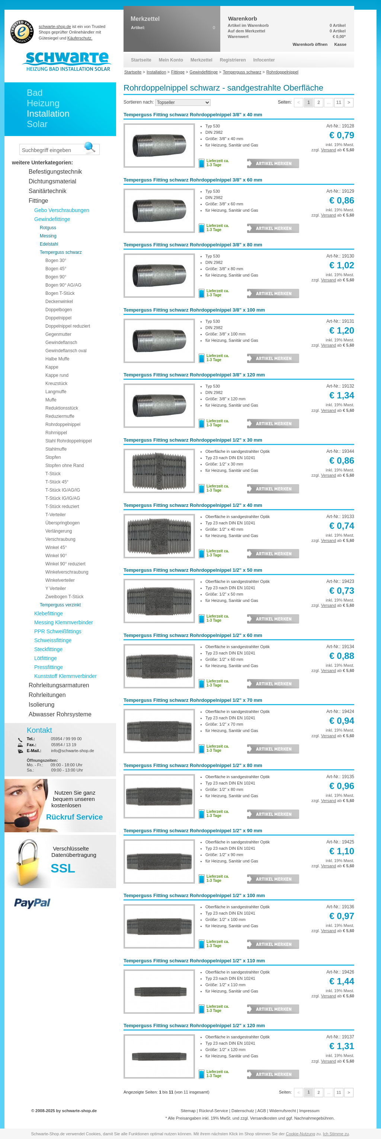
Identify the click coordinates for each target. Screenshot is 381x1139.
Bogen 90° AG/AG (63, 285)
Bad (35, 93)
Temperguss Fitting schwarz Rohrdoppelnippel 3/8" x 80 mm (193, 244)
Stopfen (53, 457)
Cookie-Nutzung (300, 1134)
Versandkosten (263, 1118)
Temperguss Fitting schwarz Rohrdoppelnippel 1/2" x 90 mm (193, 830)
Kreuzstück (56, 383)
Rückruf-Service (213, 1110)
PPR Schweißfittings (57, 631)
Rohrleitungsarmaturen (59, 685)
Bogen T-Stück (60, 293)
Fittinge (38, 201)
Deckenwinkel (59, 301)
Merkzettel (201, 60)
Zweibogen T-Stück (64, 596)
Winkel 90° (56, 555)
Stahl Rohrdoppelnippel (68, 441)
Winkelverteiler (60, 580)
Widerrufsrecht (282, 1110)
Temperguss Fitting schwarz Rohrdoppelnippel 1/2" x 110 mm (194, 960)
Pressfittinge (48, 667)
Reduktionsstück (61, 408)
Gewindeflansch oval (66, 350)
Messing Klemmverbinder (63, 622)
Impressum (309, 1110)
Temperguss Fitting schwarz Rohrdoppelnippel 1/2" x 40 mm (193, 505)
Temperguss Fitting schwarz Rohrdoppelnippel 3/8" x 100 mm (194, 310)
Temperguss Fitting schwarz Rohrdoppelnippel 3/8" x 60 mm (193, 180)
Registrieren (233, 60)
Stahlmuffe (56, 449)
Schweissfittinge (52, 640)
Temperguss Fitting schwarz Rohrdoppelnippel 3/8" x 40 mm (193, 114)
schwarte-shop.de (55, 26)
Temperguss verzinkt (60, 605)
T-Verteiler (55, 514)
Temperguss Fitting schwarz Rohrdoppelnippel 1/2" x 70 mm (193, 700)
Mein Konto (171, 60)
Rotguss (48, 227)
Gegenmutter (58, 334)
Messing (48, 236)
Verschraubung (60, 539)
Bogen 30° (55, 260)
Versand (328, 150)
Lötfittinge (45, 658)
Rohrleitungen (47, 695)
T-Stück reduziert (62, 506)
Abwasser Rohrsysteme (60, 714)
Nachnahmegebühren (314, 1118)
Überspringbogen (62, 523)
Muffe (51, 400)
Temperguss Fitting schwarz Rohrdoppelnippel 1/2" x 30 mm (193, 440)
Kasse (340, 44)
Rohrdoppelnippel (62, 424)
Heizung (43, 103)
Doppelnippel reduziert (67, 326)
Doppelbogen (58, 309)
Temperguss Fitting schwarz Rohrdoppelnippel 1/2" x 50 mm (193, 570)
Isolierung (41, 704)
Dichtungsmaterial (52, 181)
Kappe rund (56, 375)
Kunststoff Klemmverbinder (65, 676)
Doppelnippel (58, 318)
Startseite (141, 60)
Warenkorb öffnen (310, 44)
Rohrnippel (56, 432)
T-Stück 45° (56, 482)
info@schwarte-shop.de (72, 750)
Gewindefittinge (52, 219)
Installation (48, 113)
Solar (37, 124)
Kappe (51, 367)
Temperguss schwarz (61, 252)
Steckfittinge (48, 649)
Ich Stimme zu (336, 1134)
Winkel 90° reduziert (65, 564)
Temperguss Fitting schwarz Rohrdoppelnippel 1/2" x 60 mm (193, 635)
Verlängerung (58, 531)
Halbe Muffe (57, 359)
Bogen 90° (55, 277)
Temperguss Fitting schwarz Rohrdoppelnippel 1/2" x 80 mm (193, 765)
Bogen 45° (55, 268)
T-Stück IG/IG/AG (62, 498)
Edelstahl (49, 244)
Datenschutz (242, 1110)
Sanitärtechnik (47, 191)
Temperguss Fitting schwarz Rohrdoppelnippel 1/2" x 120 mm (194, 1025)
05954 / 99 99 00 (66, 738)
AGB (261, 1110)
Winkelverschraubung (66, 572)
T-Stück (53, 473)
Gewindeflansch (61, 342)
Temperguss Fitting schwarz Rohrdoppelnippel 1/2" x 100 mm (194, 895)
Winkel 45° (56, 547)
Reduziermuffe (59, 416)
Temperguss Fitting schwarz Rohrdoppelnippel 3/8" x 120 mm (194, 375)
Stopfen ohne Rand (64, 465)
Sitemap (187, 1110)
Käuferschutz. (79, 38)
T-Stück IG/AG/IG (62, 490)
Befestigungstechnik (55, 171)
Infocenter (264, 60)
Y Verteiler (55, 588)
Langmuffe (56, 391)
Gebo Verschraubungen (61, 210)
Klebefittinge (48, 613)
